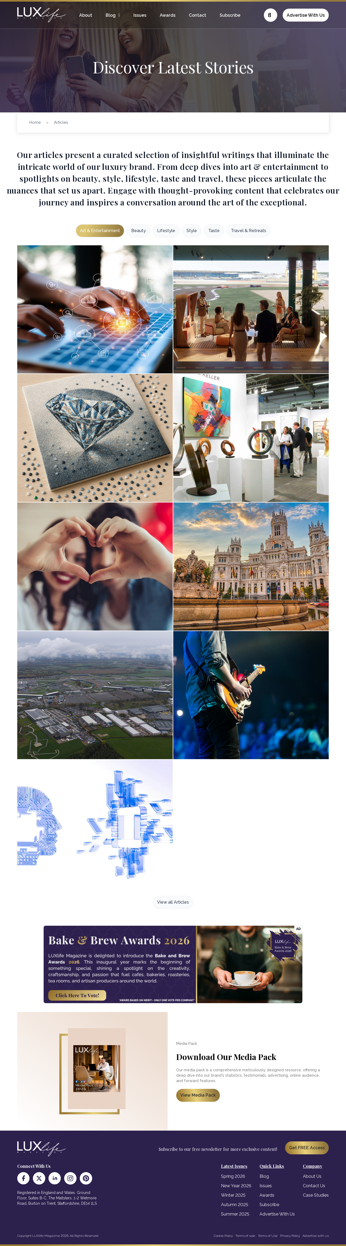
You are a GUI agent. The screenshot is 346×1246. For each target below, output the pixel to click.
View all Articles (173, 902)
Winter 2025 (233, 1195)
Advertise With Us (306, 15)
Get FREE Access (307, 1147)
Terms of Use (268, 1236)
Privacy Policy (290, 1236)
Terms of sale (245, 1236)
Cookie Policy (223, 1236)
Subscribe (230, 15)
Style (191, 230)
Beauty (138, 230)
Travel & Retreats (248, 230)
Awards (167, 15)
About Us (312, 1176)
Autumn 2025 (234, 1204)
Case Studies (316, 1195)
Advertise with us (316, 1236)
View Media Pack (198, 1095)
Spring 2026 (233, 1176)
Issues (139, 15)
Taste (214, 230)
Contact (197, 15)
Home (35, 122)
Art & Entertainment (100, 230)
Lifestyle (166, 230)
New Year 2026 (236, 1185)
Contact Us (314, 1185)
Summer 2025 (235, 1214)
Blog (111, 15)
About (85, 15)
